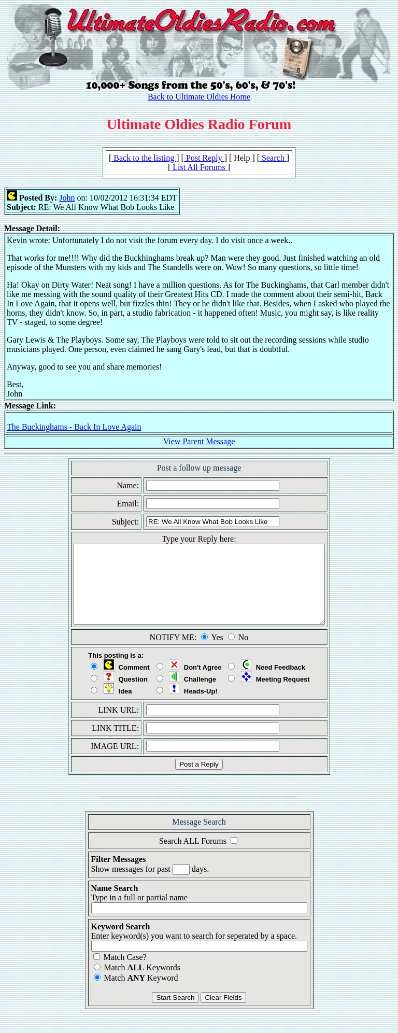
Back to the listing (143, 157)
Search (273, 157)
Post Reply (204, 157)
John (67, 197)
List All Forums (198, 167)
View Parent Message (199, 441)
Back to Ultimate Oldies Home (199, 96)
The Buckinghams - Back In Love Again (74, 426)
